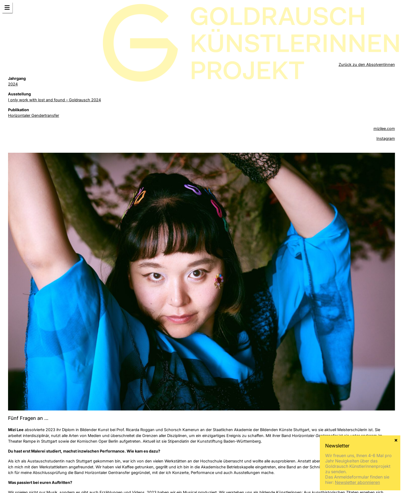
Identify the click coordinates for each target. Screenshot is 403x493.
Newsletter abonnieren (357, 482)
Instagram (385, 138)
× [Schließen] (396, 439)
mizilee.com (384, 128)
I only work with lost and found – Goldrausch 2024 (54, 100)
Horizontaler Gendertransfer (33, 115)
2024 (13, 84)
